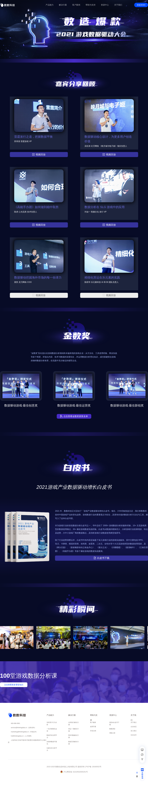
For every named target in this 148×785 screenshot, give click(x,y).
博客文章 (112, 732)
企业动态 (134, 726)
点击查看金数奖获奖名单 (74, 416)
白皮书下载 (101, 558)
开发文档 (93, 730)
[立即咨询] (142, 774)
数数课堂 (112, 728)
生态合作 (134, 734)
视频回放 (39, 154)
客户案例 (76, 5)
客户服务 (93, 722)
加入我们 (134, 730)
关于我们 (134, 722)
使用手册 (93, 726)
